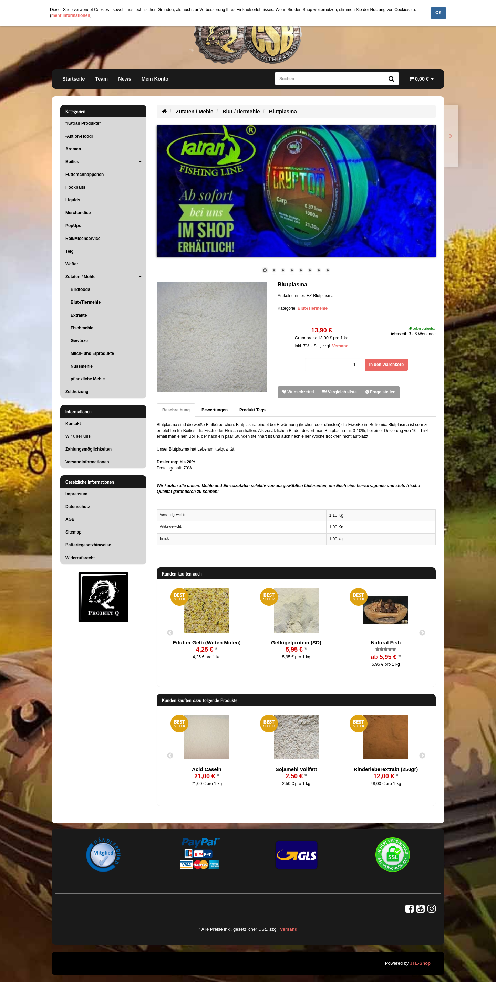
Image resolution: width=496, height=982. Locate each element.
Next (422, 633)
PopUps (73, 225)
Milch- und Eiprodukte (92, 353)
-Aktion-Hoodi (79, 136)
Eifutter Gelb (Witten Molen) (206, 642)
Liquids (72, 200)
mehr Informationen (70, 15)
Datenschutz (77, 506)
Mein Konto (155, 79)
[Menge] (335, 364)
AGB (70, 519)
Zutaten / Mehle (105, 277)
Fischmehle (82, 328)
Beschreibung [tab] (176, 410)
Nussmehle (82, 366)
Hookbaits (75, 187)
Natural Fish (386, 642)
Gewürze (79, 340)
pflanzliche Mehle (88, 379)
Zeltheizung (77, 391)
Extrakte (79, 315)
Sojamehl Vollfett (296, 769)
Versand (340, 346)
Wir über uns (78, 436)
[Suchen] (329, 78)
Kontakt (73, 423)
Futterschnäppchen (84, 174)
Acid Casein (206, 769)
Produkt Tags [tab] (252, 410)
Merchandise (78, 212)
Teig (69, 251)
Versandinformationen (87, 462)
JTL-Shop (420, 963)
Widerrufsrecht (80, 558)
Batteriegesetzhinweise (88, 544)
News (124, 79)
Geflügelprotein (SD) (296, 642)
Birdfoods (80, 289)
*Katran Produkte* (83, 123)
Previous (170, 633)
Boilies (105, 162)
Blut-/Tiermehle (313, 308)
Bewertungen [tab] (215, 410)
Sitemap (73, 532)
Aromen (73, 149)
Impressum (76, 494)
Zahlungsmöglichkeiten (88, 449)
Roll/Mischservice (82, 238)
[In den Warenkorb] (387, 365)
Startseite (73, 79)
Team (101, 79)
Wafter (71, 264)
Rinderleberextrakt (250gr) (386, 769)
